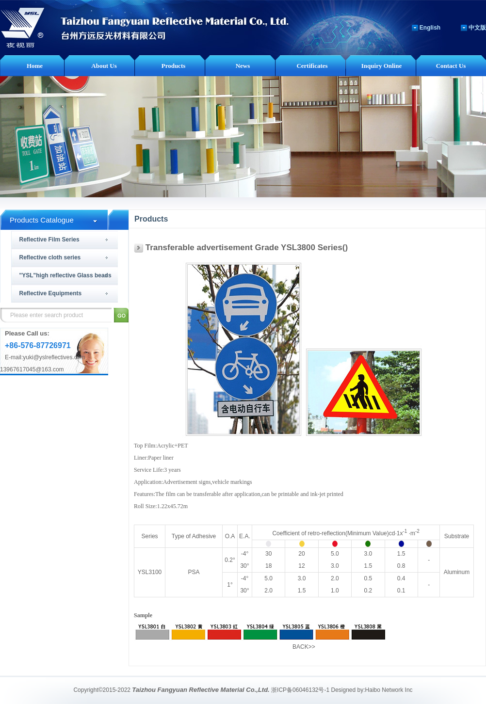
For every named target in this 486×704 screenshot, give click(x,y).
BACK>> (303, 646)
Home (35, 65)
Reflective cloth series (50, 257)
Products (174, 65)
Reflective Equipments (50, 293)
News (243, 65)
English (430, 27)
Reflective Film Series (49, 239)
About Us (103, 65)
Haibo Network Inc (389, 690)
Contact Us (451, 65)
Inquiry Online (381, 65)
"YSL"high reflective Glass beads (65, 275)
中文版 (477, 27)
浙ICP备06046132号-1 (300, 690)
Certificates (311, 65)
